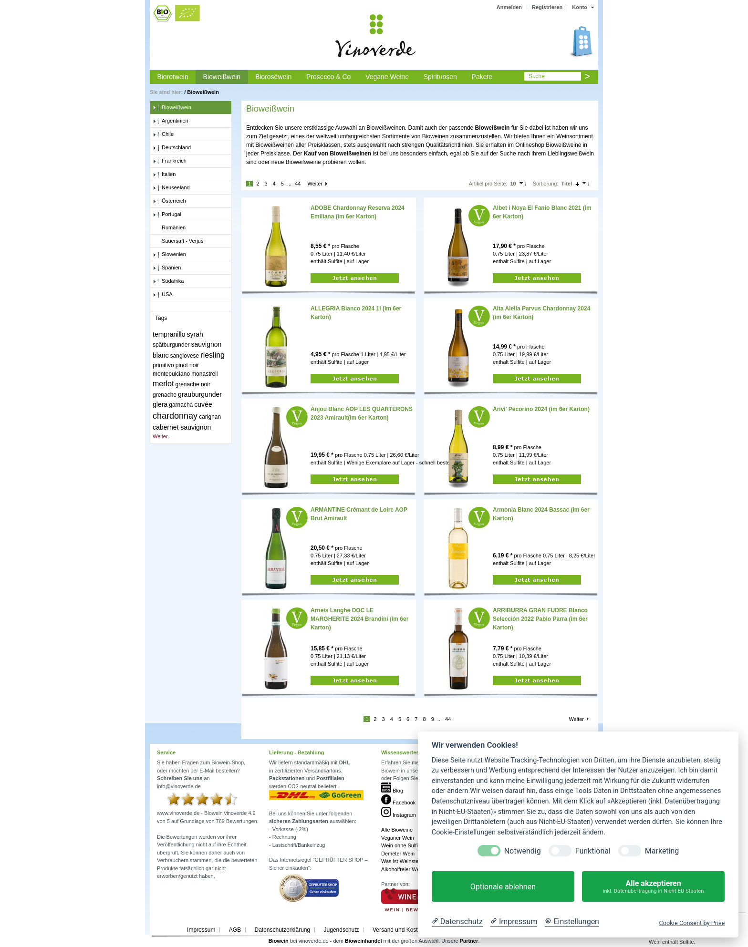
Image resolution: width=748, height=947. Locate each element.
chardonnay (175, 416)
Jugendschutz (341, 929)
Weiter (314, 183)
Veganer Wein (397, 838)
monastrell (204, 374)
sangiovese (184, 355)
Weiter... (162, 436)
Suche (537, 76)
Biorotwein (172, 77)
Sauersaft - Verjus (178, 241)
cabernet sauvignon (182, 427)
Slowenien (169, 254)
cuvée (203, 404)
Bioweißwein (222, 77)
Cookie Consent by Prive (692, 922)
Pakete (482, 77)
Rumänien (169, 228)
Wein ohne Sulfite (401, 845)
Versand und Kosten (398, 929)
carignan (210, 416)
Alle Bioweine (397, 830)
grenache (165, 394)
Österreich (169, 201)
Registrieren (547, 7)
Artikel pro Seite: (488, 183)
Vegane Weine (387, 77)
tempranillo (169, 334)
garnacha (181, 404)
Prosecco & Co (328, 77)
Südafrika (168, 281)
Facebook (398, 802)
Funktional (593, 850)
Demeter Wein (398, 853)
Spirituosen (440, 77)
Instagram (398, 815)
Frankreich (170, 161)
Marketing (662, 850)
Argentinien (170, 121)
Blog (392, 790)
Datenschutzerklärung (282, 929)
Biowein (279, 941)
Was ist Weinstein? (403, 861)
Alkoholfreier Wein (402, 869)
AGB (235, 929)
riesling (212, 355)
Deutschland (172, 147)
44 (298, 183)
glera (160, 404)
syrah (195, 334)
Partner (469, 941)
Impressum (201, 929)
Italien (164, 174)
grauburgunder (200, 394)
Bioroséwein (273, 77)
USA (163, 294)
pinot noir (187, 365)
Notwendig (522, 850)
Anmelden (509, 7)
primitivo (163, 365)
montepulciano (171, 374)
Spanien (167, 268)
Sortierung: (546, 183)
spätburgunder (171, 344)
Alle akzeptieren (653, 887)
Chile (163, 134)
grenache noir (193, 384)
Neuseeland (171, 188)
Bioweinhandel (363, 941)
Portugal (167, 214)
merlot (163, 384)
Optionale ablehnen (503, 886)
